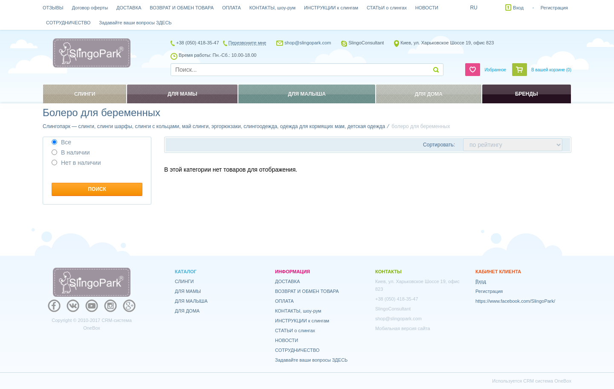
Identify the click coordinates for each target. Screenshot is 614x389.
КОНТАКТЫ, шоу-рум (272, 7)
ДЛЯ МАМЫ (188, 291)
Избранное (495, 69)
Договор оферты (90, 7)
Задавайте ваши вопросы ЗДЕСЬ (135, 22)
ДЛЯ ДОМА (187, 310)
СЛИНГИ (184, 281)
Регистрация (554, 7)
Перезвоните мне (247, 42)
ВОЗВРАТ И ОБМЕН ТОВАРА (182, 7)
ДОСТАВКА (128, 7)
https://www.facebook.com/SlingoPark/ (515, 301)
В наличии (71, 152)
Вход (518, 7)
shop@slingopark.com (307, 42)
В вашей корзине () (551, 69)
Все (61, 142)
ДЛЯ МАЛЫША (191, 301)
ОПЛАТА (231, 7)
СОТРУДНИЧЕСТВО (68, 22)
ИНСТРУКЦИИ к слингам (331, 7)
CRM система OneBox (547, 380)
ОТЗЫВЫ (53, 7)
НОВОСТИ (426, 7)
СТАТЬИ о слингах (387, 7)
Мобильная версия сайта (402, 328)
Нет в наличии (76, 162)
